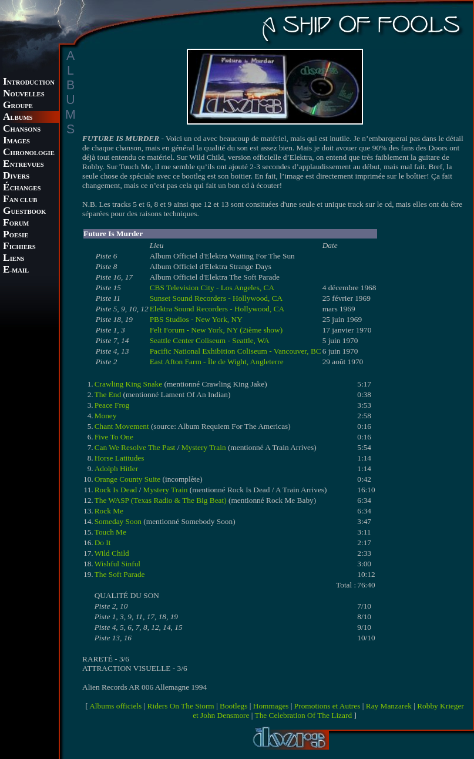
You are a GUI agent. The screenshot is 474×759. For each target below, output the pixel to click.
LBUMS (17, 118)
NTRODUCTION (29, 82)
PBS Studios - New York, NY (196, 319)
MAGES (16, 141)
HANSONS (22, 129)
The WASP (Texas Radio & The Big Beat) (161, 500)
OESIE (15, 235)
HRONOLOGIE (29, 153)
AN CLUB (20, 200)
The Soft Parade (120, 574)
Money (106, 415)
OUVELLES (24, 94)
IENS (13, 259)
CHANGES (22, 188)
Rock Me (109, 510)
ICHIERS (19, 247)
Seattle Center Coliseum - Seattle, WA (210, 340)
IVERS (16, 176)
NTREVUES (23, 165)
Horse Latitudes (119, 458)
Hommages (271, 705)
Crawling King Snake (129, 384)
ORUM (16, 223)
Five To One (114, 436)
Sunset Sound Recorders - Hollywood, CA (216, 298)
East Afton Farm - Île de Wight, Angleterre (217, 361)
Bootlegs (233, 705)
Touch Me (110, 532)
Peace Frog (112, 405)
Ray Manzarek (389, 705)
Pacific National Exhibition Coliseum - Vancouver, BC (235, 351)
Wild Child (112, 553)
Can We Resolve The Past (135, 447)
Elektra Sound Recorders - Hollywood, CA (217, 308)
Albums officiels (115, 705)
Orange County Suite (128, 479)
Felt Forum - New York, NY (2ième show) (216, 329)
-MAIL (16, 270)
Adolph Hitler (116, 468)
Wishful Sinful (117, 563)
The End (108, 394)
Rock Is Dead (116, 489)
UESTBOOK (24, 212)
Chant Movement (122, 426)
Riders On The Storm (180, 705)
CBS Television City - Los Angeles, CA (212, 287)
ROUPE (18, 106)
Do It (103, 542)
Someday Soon (118, 521)
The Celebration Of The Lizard (303, 715)
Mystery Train (203, 447)
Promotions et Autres (327, 705)
